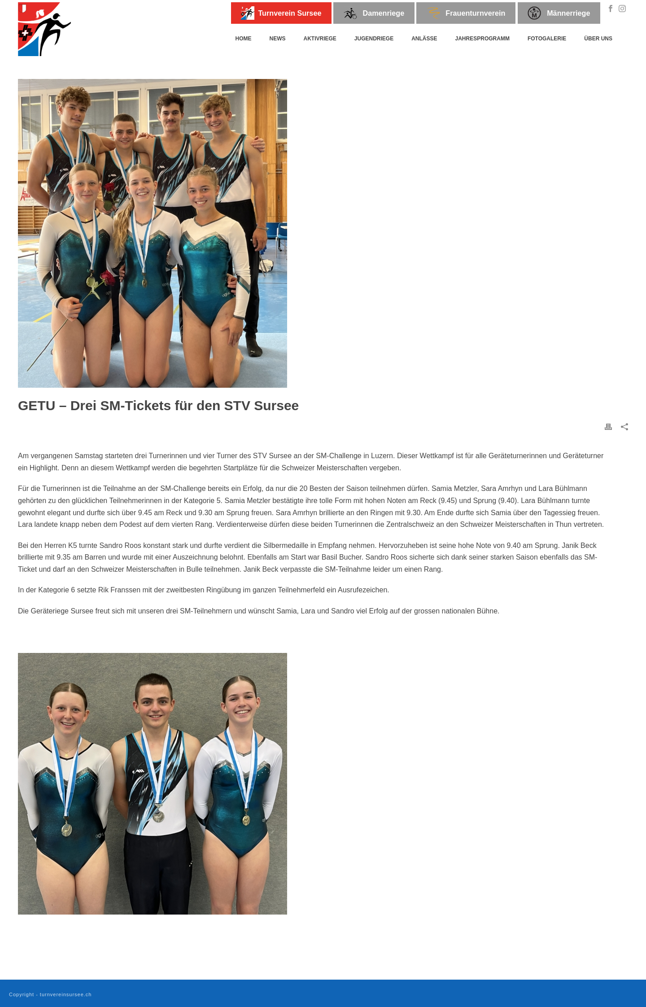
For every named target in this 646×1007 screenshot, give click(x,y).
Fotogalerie (547, 38)
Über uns (598, 38)
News (277, 38)
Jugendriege (373, 38)
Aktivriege (319, 38)
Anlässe (424, 38)
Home (243, 38)
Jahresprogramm (482, 38)
